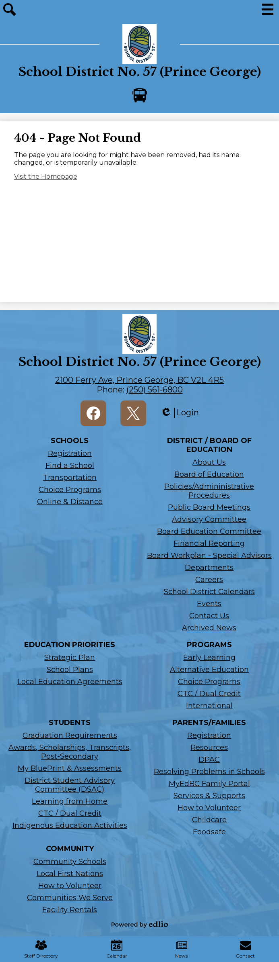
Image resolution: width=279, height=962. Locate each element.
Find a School (69, 465)
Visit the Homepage (45, 176)
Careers (209, 579)
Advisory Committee (209, 519)
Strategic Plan (69, 657)
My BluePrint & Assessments (70, 768)
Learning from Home (69, 801)
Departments (209, 567)
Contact (245, 949)
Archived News (209, 627)
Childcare (209, 819)
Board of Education (209, 474)
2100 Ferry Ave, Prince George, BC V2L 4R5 (139, 380)
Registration (70, 453)
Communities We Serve (70, 897)
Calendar (116, 949)
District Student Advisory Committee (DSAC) (70, 785)
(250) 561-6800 (154, 389)
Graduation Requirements (70, 735)
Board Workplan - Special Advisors (209, 555)
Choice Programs (70, 489)
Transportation (70, 477)
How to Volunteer (209, 807)
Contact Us (209, 615)
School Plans (70, 669)
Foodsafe (209, 831)
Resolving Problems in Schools (209, 771)
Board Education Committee (209, 531)
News (181, 949)
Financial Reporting (209, 543)
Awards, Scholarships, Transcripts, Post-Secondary (69, 752)
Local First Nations (70, 873)
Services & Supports (209, 795)
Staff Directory (41, 949)
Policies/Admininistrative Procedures (209, 491)
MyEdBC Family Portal (209, 783)
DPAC (209, 759)
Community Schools (69, 861)
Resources (209, 747)
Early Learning (209, 657)
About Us (209, 462)
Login (179, 413)
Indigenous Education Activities (69, 825)
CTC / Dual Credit (209, 693)
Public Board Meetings (209, 507)
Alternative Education (209, 669)
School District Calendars (209, 591)
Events (209, 603)
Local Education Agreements (69, 681)
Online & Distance (70, 501)
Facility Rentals (69, 909)
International (209, 705)
